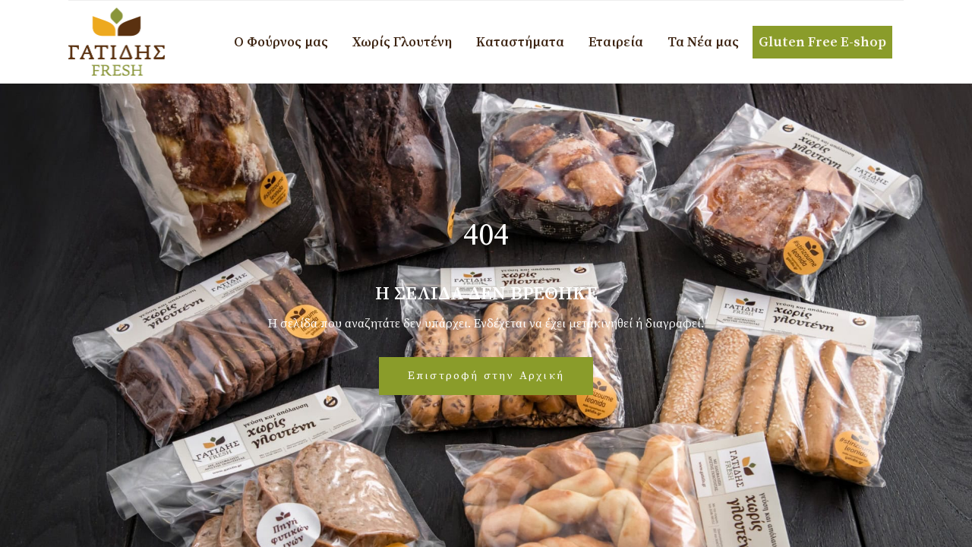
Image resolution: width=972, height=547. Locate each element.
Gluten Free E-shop (822, 42)
